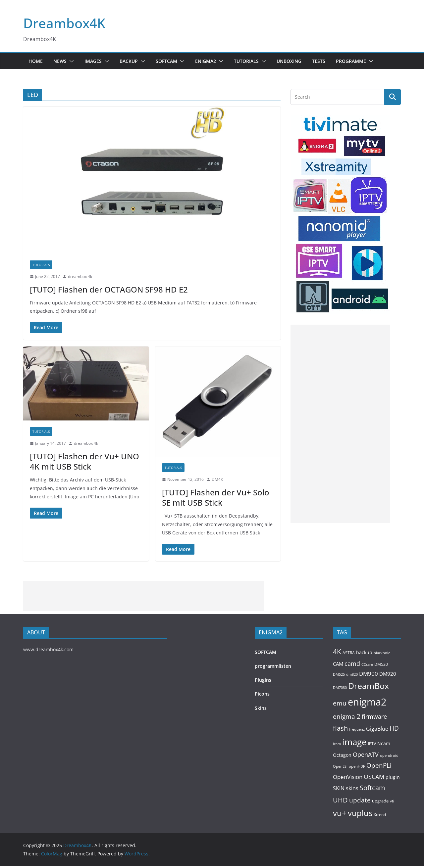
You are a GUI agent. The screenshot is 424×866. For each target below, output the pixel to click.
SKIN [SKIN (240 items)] (338, 788)
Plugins (263, 680)
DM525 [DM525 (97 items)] (339, 674)
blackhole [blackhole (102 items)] (382, 652)
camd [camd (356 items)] (352, 663)
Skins (261, 708)
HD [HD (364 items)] (394, 728)
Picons (262, 694)
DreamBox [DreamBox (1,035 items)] (368, 685)
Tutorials (246, 61)
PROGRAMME (351, 61)
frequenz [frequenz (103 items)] (357, 729)
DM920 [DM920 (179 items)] (387, 673)
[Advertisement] (340, 424)
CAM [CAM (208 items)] (338, 664)
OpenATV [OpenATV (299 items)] (366, 754)
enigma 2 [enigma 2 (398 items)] (346, 716)
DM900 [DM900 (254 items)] (368, 673)
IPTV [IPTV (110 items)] (372, 743)
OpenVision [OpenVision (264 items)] (347, 777)
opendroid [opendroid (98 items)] (389, 755)
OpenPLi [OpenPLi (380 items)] (379, 765)
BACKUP (129, 61)
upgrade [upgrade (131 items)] (380, 801)
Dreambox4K (64, 23)
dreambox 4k (80, 276)
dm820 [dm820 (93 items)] (352, 674)
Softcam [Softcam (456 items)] (372, 787)
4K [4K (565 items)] (337, 651)
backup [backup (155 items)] (364, 652)
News (60, 61)
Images (93, 61)
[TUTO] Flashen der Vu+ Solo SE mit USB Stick (215, 497)
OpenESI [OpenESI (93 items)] (340, 766)
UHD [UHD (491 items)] (340, 799)
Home (35, 61)
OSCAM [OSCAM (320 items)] (374, 777)
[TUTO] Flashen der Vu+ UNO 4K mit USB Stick (84, 461)
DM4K (217, 479)
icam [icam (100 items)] (337, 743)
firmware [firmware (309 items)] (374, 716)
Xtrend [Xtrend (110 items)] (380, 814)
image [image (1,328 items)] (354, 742)
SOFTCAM (166, 61)
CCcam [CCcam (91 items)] (367, 664)
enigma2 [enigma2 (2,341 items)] (367, 701)
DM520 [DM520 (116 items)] (381, 664)
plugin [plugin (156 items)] (393, 777)
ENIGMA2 (205, 61)
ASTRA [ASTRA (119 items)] (349, 653)
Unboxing (289, 61)
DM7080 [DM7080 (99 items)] (340, 687)
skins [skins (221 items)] (352, 788)
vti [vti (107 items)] (392, 800)
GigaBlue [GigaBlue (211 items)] (377, 728)
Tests (318, 61)
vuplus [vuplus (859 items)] (360, 813)
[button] (70, 61)
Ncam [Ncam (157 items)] (383, 743)
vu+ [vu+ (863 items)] (339, 813)
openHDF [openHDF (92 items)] (357, 766)
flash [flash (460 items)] (340, 728)
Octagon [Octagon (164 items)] (342, 755)
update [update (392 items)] (360, 800)
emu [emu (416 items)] (339, 703)
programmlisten (273, 666)
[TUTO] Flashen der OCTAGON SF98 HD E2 (109, 289)
